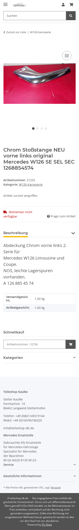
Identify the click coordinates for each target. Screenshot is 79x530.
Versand (55, 487)
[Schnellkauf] (34, 344)
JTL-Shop (47, 524)
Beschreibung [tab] (15, 233)
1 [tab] (33, 128)
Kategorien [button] (13, 358)
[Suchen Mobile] (34, 15)
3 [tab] (41, 128)
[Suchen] (71, 15)
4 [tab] (46, 128)
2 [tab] (37, 128)
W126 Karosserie (31, 184)
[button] (63, 4)
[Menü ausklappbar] (5, 2)
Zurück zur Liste (16, 32)
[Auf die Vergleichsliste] (66, 55)
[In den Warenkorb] (6, 45)
